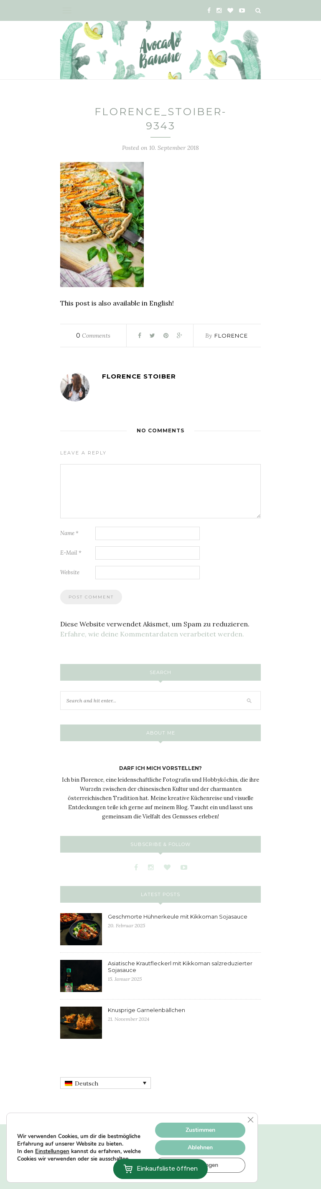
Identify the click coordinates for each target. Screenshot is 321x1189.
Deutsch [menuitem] (86, 1083)
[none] (105, 1083)
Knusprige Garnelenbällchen (146, 1010)
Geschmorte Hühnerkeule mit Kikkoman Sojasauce (177, 916)
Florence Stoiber (139, 376)
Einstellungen (52, 1151)
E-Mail (71, 552)
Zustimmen (200, 1130)
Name (69, 533)
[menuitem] (105, 1083)
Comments (93, 335)
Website (69, 572)
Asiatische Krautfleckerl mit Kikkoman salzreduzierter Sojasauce (180, 966)
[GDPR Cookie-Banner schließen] (250, 1119)
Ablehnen (200, 1147)
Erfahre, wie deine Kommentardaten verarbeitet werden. (152, 634)
